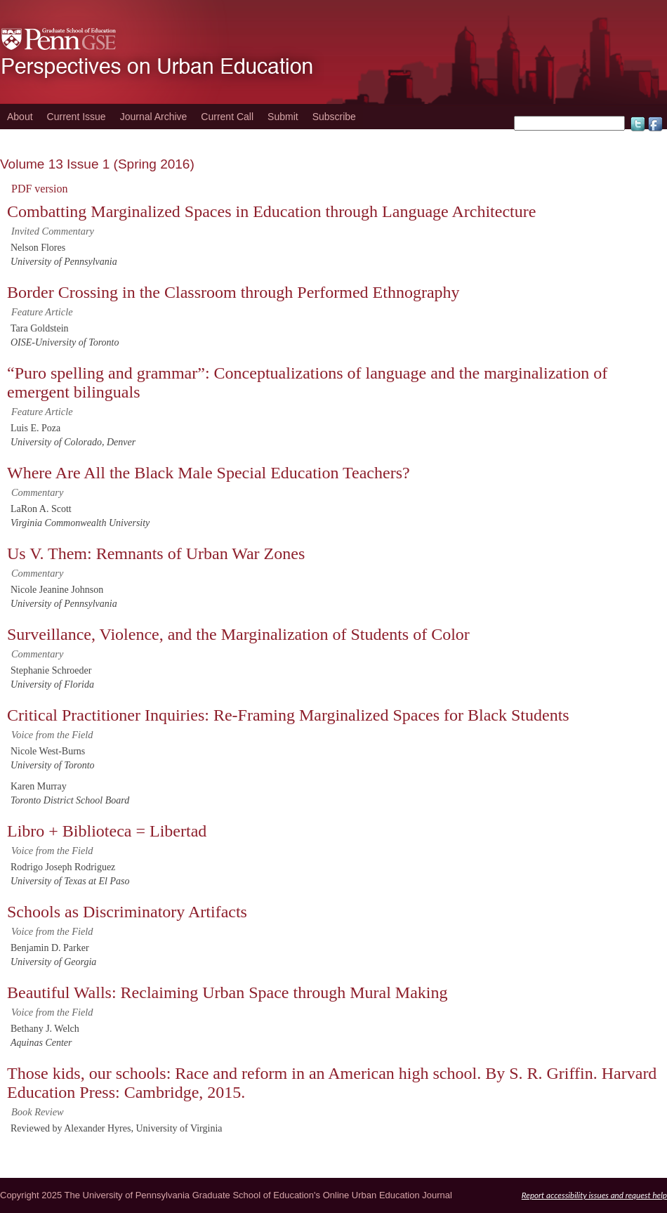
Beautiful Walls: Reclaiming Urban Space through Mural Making (227, 992)
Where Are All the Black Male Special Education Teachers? (208, 473)
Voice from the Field (52, 734)
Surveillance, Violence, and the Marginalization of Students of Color (238, 634)
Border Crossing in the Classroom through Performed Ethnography (233, 292)
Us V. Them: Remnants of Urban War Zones (156, 553)
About (20, 116)
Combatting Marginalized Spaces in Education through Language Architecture (271, 211)
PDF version (39, 189)
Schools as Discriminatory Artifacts (127, 912)
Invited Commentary (52, 231)
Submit (283, 116)
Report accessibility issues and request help (594, 1195)
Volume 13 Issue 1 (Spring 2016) (97, 164)
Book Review (37, 1111)
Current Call (227, 116)
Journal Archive (153, 116)
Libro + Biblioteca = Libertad (106, 831)
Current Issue (76, 116)
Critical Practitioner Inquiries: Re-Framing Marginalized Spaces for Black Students (288, 715)
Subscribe (334, 116)
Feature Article (42, 311)
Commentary (37, 492)
